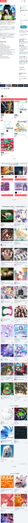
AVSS (5, 96)
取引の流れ (22, 67)
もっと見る (14, 200)
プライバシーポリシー (23, 76)
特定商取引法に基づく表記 (23, 74)
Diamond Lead (6, 176)
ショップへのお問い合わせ (23, 79)
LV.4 (4, 192)
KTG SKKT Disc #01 (4, 134)
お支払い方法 (22, 69)
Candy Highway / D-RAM (5, 153)
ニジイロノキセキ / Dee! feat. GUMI (20, 134)
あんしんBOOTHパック (22, 51)
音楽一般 (24, 6)
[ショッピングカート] (24, 1)
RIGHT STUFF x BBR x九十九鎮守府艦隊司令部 (22, 177)
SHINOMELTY (20, 192)
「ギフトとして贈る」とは (23, 35)
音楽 (21, 6)
